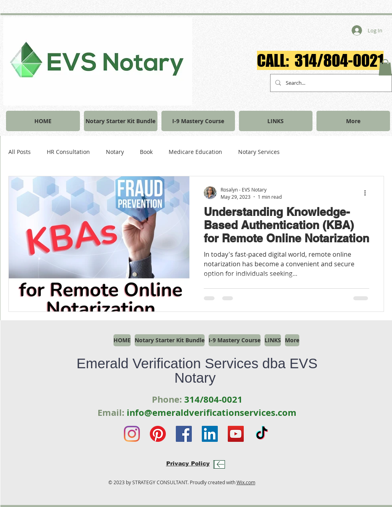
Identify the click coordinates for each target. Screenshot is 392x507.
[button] (385, 67)
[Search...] (330, 83)
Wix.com (246, 482)
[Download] (219, 464)
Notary (115, 152)
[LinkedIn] (210, 434)
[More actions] (368, 193)
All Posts (19, 152)
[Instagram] (132, 434)
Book (146, 152)
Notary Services (259, 152)
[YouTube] (236, 434)
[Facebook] (184, 434)
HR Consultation (68, 152)
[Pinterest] (158, 434)
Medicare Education (195, 152)
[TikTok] (262, 434)
